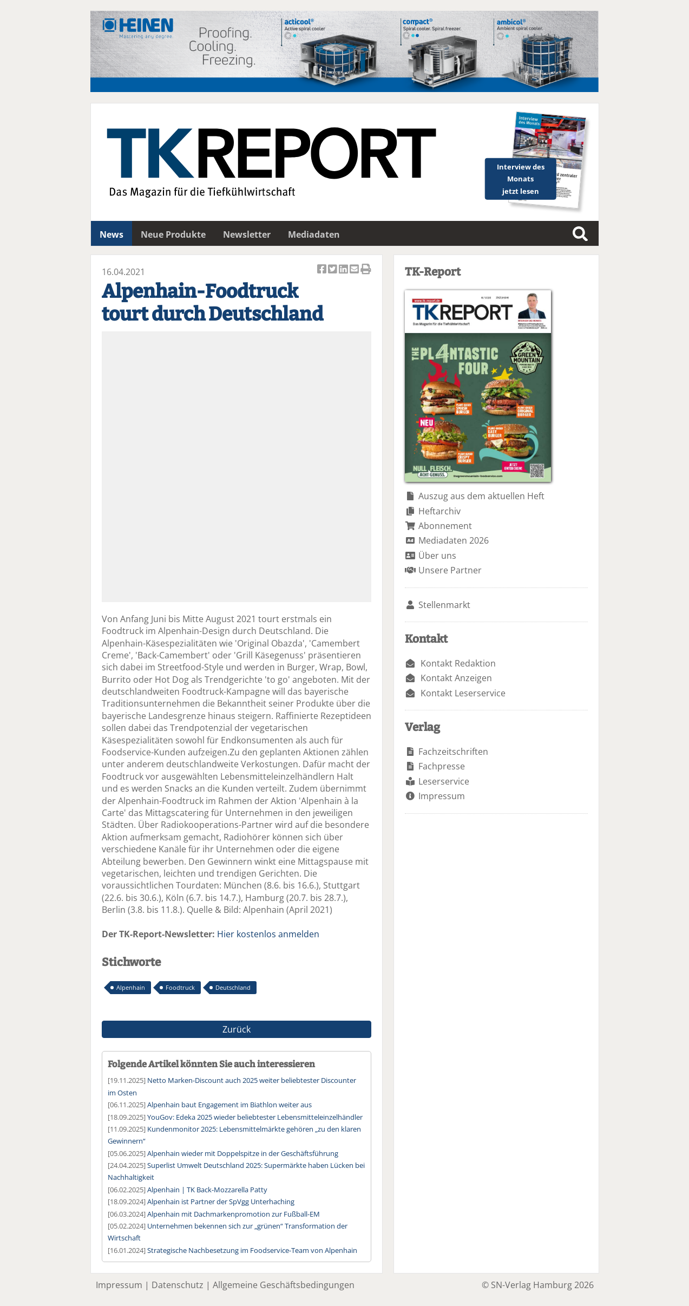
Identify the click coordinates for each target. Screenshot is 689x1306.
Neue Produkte (173, 234)
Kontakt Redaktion (458, 663)
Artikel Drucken (365, 270)
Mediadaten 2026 (453, 540)
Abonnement (445, 526)
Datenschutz (178, 1285)
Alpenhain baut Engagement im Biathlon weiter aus (229, 1104)
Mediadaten (314, 234)
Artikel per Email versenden (355, 270)
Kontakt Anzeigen (456, 678)
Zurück (236, 1029)
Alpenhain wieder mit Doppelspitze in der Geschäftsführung (242, 1153)
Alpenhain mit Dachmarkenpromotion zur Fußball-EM (233, 1214)
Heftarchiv (439, 511)
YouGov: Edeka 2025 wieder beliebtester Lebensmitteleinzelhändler (255, 1117)
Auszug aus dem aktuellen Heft (481, 496)
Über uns (437, 555)
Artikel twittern (333, 270)
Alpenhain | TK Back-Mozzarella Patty (207, 1189)
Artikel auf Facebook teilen (322, 270)
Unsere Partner (450, 570)
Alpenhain (130, 987)
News (111, 234)
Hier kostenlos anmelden (268, 934)
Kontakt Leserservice (463, 693)
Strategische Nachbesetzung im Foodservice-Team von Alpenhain (252, 1250)
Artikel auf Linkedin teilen (344, 270)
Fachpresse (441, 766)
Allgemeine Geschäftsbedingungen (284, 1285)
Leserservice (443, 781)
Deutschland (233, 987)
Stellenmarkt (444, 605)
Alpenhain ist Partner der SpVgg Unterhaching (220, 1201)
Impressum (441, 796)
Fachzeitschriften (453, 752)
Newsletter (247, 234)
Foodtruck (180, 987)
